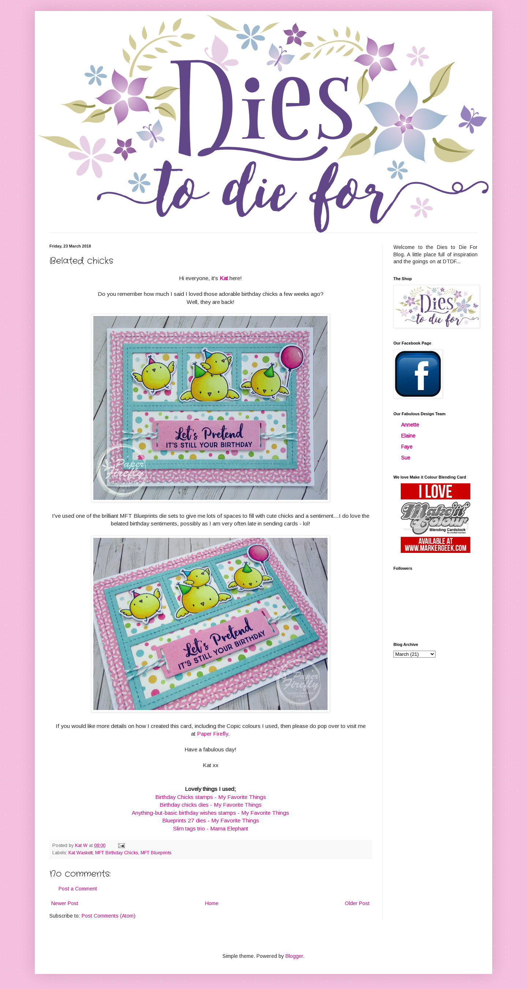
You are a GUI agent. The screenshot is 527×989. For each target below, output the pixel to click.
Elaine (408, 436)
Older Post (357, 903)
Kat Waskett (80, 852)
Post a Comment (78, 889)
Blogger (294, 956)
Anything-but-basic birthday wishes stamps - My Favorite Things (210, 813)
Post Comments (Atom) (108, 916)
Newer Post (64, 903)
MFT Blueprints (156, 852)
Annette (410, 425)
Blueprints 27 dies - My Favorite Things (210, 820)
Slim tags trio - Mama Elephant (210, 828)
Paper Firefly (212, 733)
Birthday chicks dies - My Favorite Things (211, 805)
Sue (405, 458)
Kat (224, 278)
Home (211, 903)
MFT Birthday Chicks (116, 852)
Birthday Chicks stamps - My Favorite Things (210, 797)
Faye (406, 447)
